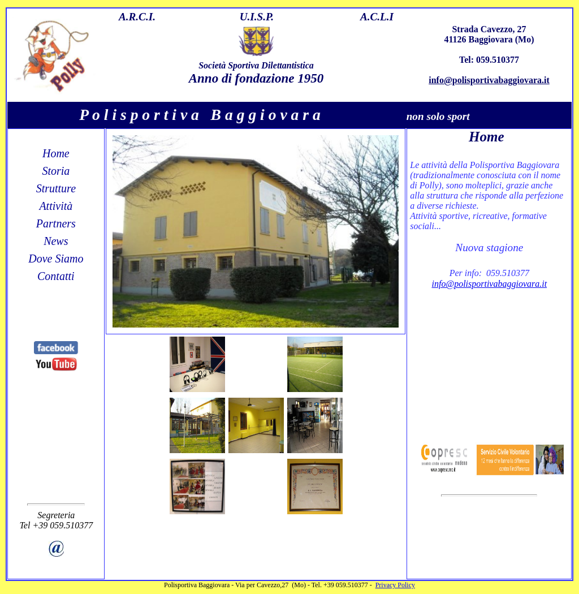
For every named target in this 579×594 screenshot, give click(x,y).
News (56, 241)
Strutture (56, 188)
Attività (55, 206)
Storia (56, 171)
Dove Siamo (55, 258)
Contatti (56, 276)
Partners (56, 223)
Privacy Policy (395, 585)
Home (56, 153)
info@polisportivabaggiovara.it (489, 80)
